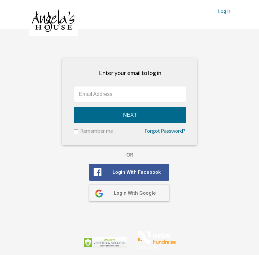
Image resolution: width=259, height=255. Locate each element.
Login (224, 11)
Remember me (96, 131)
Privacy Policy (147, 246)
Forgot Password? (165, 130)
